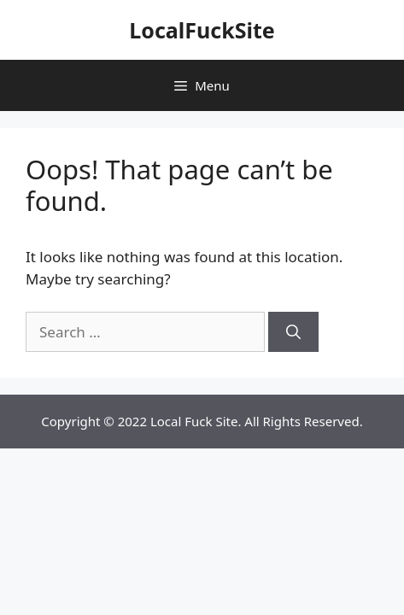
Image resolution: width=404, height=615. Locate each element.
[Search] (293, 332)
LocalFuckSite (201, 29)
